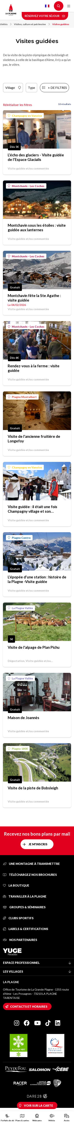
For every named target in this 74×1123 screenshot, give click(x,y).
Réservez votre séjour (45, 16)
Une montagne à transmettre (31, 863)
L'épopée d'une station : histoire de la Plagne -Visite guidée (37, 579)
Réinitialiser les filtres (17, 105)
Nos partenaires (20, 940)
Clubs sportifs (18, 918)
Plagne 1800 (18, 748)
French (47, 6)
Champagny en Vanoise (25, 115)
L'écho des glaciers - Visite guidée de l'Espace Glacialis (36, 157)
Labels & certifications (25, 929)
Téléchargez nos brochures (30, 874)
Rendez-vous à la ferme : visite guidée (33, 368)
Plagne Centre (19, 537)
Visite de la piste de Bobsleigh (33, 788)
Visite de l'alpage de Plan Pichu (34, 647)
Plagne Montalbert (22, 397)
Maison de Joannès (23, 717)
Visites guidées (60, 24)
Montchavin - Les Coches (26, 186)
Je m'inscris (38, 844)
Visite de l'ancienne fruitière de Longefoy (34, 438)
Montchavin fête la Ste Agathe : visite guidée (34, 297)
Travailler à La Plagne (24, 896)
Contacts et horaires (28, 1006)
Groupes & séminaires (24, 907)
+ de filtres (57, 87)
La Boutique (16, 885)
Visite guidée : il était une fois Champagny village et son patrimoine (32, 508)
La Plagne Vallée (20, 608)
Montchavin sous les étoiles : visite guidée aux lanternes (37, 227)
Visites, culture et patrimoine (32, 24)
